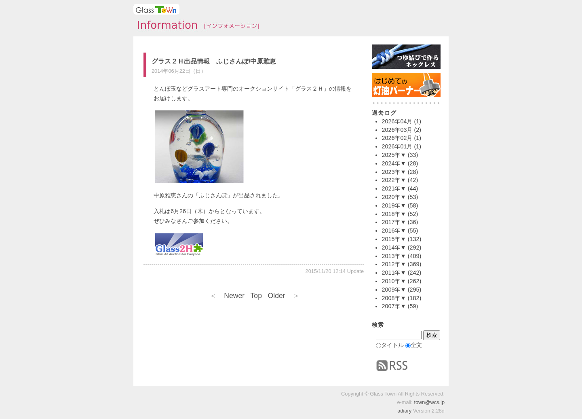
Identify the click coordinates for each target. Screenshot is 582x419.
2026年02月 (397, 138)
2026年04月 (397, 121)
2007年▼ (394, 306)
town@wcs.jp (429, 402)
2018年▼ (394, 214)
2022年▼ (394, 180)
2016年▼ (394, 230)
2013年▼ (394, 256)
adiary (404, 411)
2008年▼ (394, 298)
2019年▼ (394, 205)
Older (284, 296)
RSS (392, 366)
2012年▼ (394, 264)
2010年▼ (394, 281)
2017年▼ (394, 222)
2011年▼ (394, 272)
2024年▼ (394, 163)
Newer (227, 296)
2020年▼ (394, 197)
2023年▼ (394, 172)
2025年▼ (394, 155)
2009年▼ (394, 289)
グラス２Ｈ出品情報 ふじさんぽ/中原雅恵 (214, 61)
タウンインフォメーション (196, 26)
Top (256, 296)
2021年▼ (394, 188)
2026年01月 (397, 146)
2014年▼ (394, 247)
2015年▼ (394, 239)
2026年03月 (397, 130)
